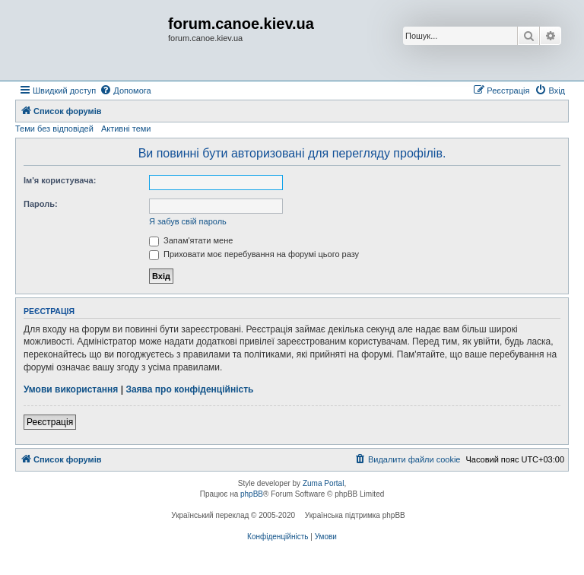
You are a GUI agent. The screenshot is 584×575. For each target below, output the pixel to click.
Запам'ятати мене (191, 240)
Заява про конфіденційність (189, 389)
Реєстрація (50, 422)
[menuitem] (125, 90)
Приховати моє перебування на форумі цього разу (254, 254)
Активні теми (126, 128)
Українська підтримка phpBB (355, 515)
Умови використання (71, 389)
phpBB (251, 494)
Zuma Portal (323, 483)
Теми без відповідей (54, 128)
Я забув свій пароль (188, 221)
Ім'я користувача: (60, 180)
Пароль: (41, 203)
